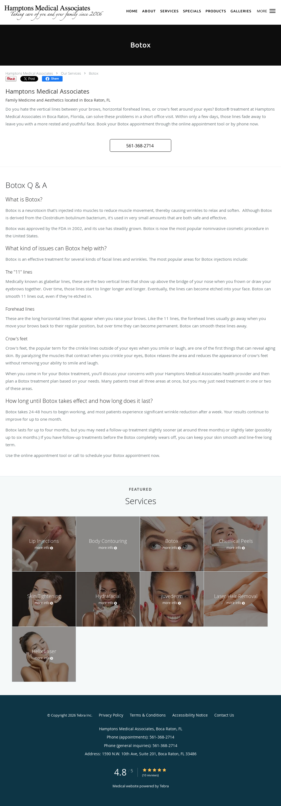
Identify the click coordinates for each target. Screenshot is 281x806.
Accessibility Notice (190, 715)
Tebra (164, 785)
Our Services (71, 73)
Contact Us (224, 715)
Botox (93, 73)
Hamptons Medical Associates (29, 73)
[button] (272, 11)
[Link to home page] (54, 12)
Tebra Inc (84, 715)
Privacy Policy (111, 715)
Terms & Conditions (148, 715)
